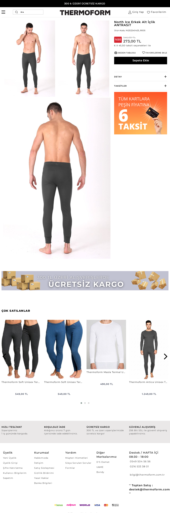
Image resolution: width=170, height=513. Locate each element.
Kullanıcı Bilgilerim (15, 473)
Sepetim (8, 478)
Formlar (70, 468)
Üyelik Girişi (10, 463)
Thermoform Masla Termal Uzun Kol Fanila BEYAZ (106, 372)
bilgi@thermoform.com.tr (147, 474)
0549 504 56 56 (140, 461)
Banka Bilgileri (43, 483)
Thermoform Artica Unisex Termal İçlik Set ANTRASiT (149, 382)
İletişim (38, 463)
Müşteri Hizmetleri (76, 457)
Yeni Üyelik (9, 457)
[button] (140, 45)
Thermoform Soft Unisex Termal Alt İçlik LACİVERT (64, 382)
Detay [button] (118, 76)
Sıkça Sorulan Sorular (78, 463)
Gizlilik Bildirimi (44, 473)
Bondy (100, 472)
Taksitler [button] (120, 86)
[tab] (140, 76)
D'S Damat (103, 462)
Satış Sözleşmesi (44, 468)
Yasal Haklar (41, 478)
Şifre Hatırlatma (13, 468)
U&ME (99, 467)
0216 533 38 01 (139, 466)
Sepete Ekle (140, 60)
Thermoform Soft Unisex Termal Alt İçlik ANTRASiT (21, 382)
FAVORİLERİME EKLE (156, 53)
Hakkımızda (41, 457)
